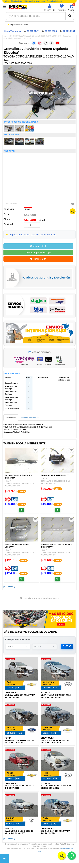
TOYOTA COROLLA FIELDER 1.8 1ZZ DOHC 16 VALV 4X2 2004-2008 (35, 36)
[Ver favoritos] (62, 7)
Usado (28, 209)
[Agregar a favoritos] (72, 204)
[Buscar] (69, 16)
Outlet (22, 1)
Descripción (11, 417)
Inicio (7, 1)
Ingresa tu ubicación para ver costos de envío (33, 234)
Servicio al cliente (54, 1)
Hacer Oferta (38, 259)
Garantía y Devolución (35, 1)
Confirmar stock (38, 246)
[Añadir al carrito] (21, 510)
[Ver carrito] (71, 7)
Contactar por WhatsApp (38, 252)
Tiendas (14, 1)
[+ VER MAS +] (9, 587)
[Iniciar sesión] (49, 7)
